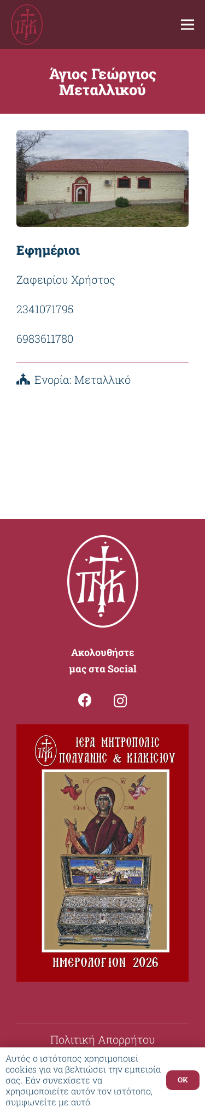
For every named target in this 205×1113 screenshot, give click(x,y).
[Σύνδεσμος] (27, 24)
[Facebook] (85, 700)
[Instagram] (120, 700)
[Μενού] (187, 24)
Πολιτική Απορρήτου (102, 1039)
